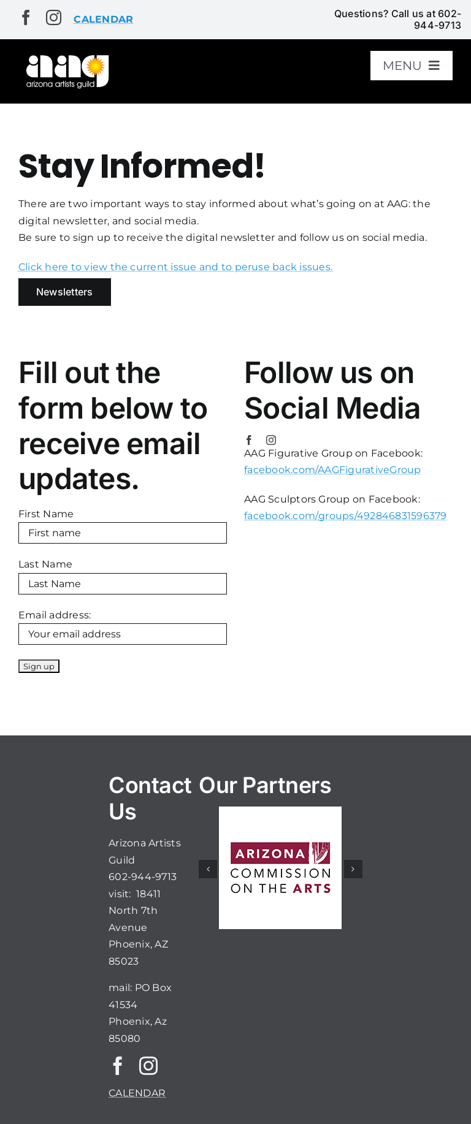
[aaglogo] (66, 57)
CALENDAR (137, 1093)
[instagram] (53, 17)
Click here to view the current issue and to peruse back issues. (175, 267)
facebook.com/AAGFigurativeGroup (332, 470)
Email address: (54, 615)
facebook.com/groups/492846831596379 (345, 516)
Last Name (45, 564)
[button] (208, 869)
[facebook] (26, 17)
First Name (46, 514)
